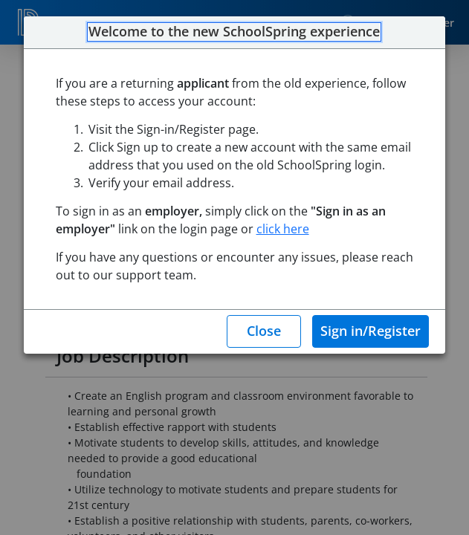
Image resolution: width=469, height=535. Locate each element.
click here (282, 229)
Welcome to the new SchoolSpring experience (234, 32)
